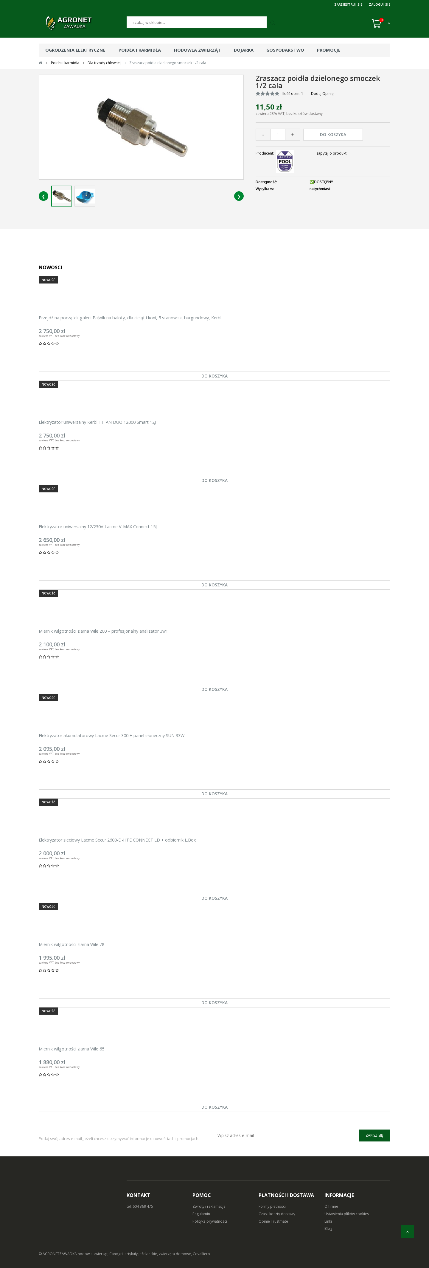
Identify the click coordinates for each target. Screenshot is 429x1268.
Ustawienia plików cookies (346, 1213)
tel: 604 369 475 (140, 1206)
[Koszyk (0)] (381, 23)
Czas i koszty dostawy (277, 1213)
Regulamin (201, 1213)
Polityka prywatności (209, 1221)
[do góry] (407, 1231)
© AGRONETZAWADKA (58, 1253)
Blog (328, 1228)
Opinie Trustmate (273, 1221)
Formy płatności (272, 1206)
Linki (328, 1221)
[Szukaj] (197, 22)
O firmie (331, 1206)
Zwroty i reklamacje (209, 1206)
